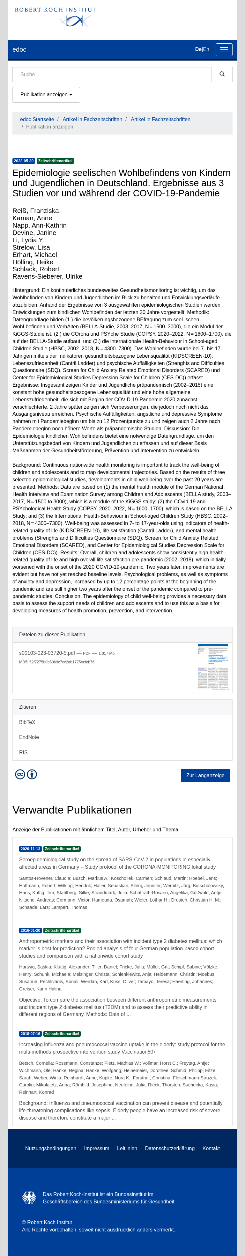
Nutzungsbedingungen (50, 1148)
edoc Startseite (37, 119)
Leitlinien (127, 1148)
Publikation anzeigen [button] (46, 94)
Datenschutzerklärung (170, 1148)
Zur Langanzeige (205, 775)
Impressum (96, 1148)
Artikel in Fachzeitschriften (92, 119)
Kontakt (211, 1148)
